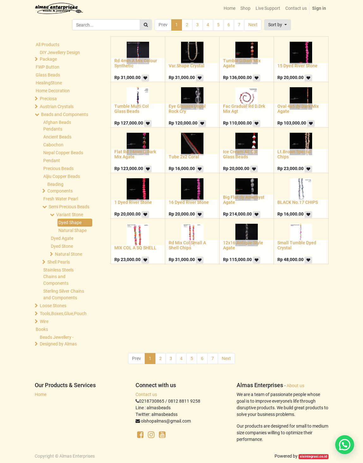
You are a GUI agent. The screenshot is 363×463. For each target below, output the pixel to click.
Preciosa (48, 98)
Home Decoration (53, 90)
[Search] (146, 24)
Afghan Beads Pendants (57, 125)
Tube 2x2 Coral (184, 156)
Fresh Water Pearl (60, 198)
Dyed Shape (70, 222)
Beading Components (60, 187)
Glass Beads (48, 74)
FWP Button (47, 67)
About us (295, 385)
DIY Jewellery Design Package (60, 56)
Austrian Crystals (57, 106)
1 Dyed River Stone (133, 202)
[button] (277, 24)
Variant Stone (69, 214)
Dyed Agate (62, 238)
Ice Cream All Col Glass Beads (240, 154)
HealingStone (49, 82)
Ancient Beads (57, 136)
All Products (47, 44)
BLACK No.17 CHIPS (297, 202)
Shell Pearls (58, 262)
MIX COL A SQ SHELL (135, 247)
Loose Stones (53, 305)
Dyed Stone (62, 246)
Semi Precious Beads (69, 206)
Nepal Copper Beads (63, 152)
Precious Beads (58, 168)
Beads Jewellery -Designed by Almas (58, 340)
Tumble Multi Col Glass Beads (131, 109)
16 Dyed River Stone (189, 202)
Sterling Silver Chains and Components (63, 294)
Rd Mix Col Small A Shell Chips (187, 245)
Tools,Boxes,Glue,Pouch (63, 313)
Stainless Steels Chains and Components (58, 276)
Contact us (146, 394)
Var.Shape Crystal (186, 65)
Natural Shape (72, 230)
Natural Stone (68, 254)
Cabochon (53, 144)
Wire (44, 321)
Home (40, 394)
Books (42, 329)
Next (252, 24)
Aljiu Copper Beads (61, 176)
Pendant (51, 160)
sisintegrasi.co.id (313, 456)
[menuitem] (229, 8)
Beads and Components (64, 114)
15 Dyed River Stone (297, 65)
